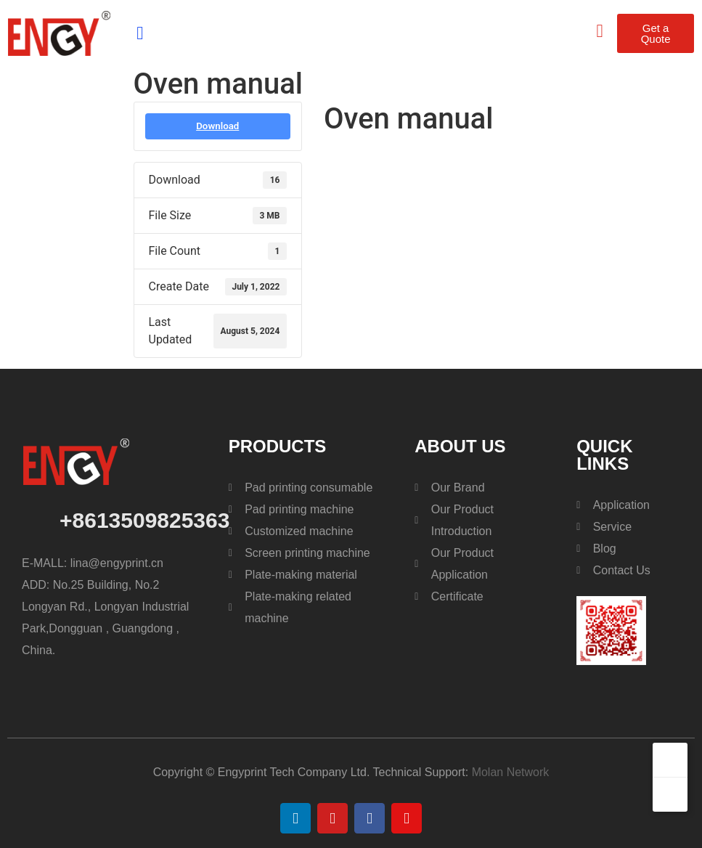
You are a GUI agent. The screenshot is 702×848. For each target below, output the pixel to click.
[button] (140, 33)
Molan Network (511, 772)
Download (217, 126)
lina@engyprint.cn (118, 563)
